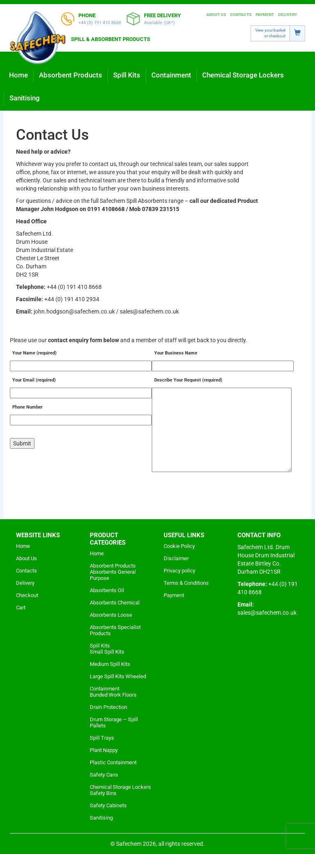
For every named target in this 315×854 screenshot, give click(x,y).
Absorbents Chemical (114, 603)
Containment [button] (171, 75)
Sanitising (24, 98)
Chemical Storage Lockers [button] (243, 75)
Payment (265, 14)
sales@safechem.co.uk (267, 612)
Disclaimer (176, 558)
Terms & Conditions (186, 583)
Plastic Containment (113, 762)
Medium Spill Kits (110, 664)
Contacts (240, 14)
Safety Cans (104, 775)
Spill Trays (102, 738)
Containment (104, 689)
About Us (216, 14)
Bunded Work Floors (113, 695)
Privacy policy (179, 571)
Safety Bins (103, 793)
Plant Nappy (104, 750)
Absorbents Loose (111, 615)
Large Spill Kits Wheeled (118, 676)
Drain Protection (108, 707)
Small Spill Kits (107, 652)
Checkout (27, 595)
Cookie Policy (179, 546)
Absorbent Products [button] (70, 75)
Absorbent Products (113, 566)
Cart (20, 607)
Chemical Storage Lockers (120, 787)
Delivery (287, 14)
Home (18, 75)
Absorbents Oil (107, 590)
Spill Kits (100, 646)
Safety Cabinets (108, 805)
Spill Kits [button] (126, 75)
